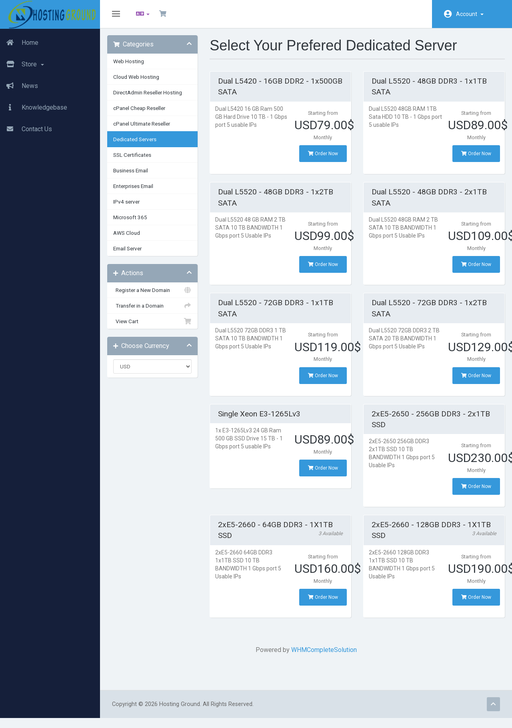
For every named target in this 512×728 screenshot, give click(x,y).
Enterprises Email (138, 191)
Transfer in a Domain (156, 310)
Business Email (135, 175)
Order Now (323, 158)
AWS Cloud (131, 237)
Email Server (132, 253)
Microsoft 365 (135, 222)
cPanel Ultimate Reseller (146, 128)
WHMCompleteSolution (324, 654)
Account (470, 14)
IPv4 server (131, 206)
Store (22, 64)
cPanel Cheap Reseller (144, 113)
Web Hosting (133, 66)
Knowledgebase (33, 108)
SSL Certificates (137, 159)
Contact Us (26, 129)
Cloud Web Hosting (141, 81)
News (19, 86)
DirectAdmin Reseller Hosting (152, 97)
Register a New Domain (156, 295)
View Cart (156, 326)
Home (19, 43)
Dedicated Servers (139, 144)
